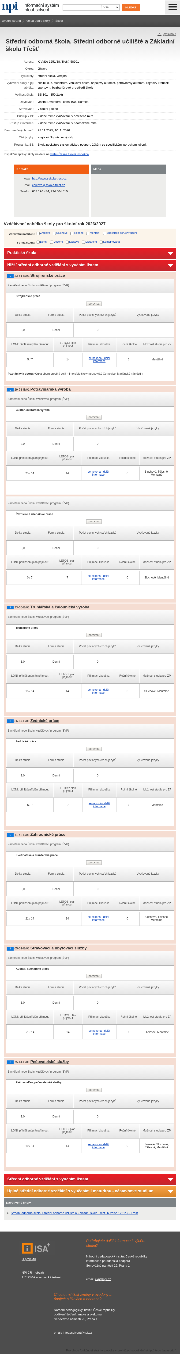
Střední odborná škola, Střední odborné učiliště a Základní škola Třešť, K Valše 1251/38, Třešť (74, 1213)
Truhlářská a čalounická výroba (60, 607)
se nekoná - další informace (99, 359)
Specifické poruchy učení (122, 232)
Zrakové (45, 232)
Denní (43, 241)
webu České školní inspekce (69, 154)
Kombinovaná (111, 241)
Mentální (95, 232)
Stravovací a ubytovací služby (58, 948)
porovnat (94, 303)
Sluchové (62, 232)
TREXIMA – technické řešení (41, 1277)
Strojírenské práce (47, 275)
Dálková (74, 241)
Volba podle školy (38, 20)
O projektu (29, 1259)
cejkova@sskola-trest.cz (48, 185)
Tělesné (79, 232)
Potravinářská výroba (50, 389)
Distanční (91, 241)
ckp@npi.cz (103, 1279)
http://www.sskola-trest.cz (49, 178)
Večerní (58, 241)
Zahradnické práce (47, 834)
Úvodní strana (11, 20)
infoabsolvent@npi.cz (77, 1332)
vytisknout (169, 34)
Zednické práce (44, 720)
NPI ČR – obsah (33, 1272)
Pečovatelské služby (49, 1061)
